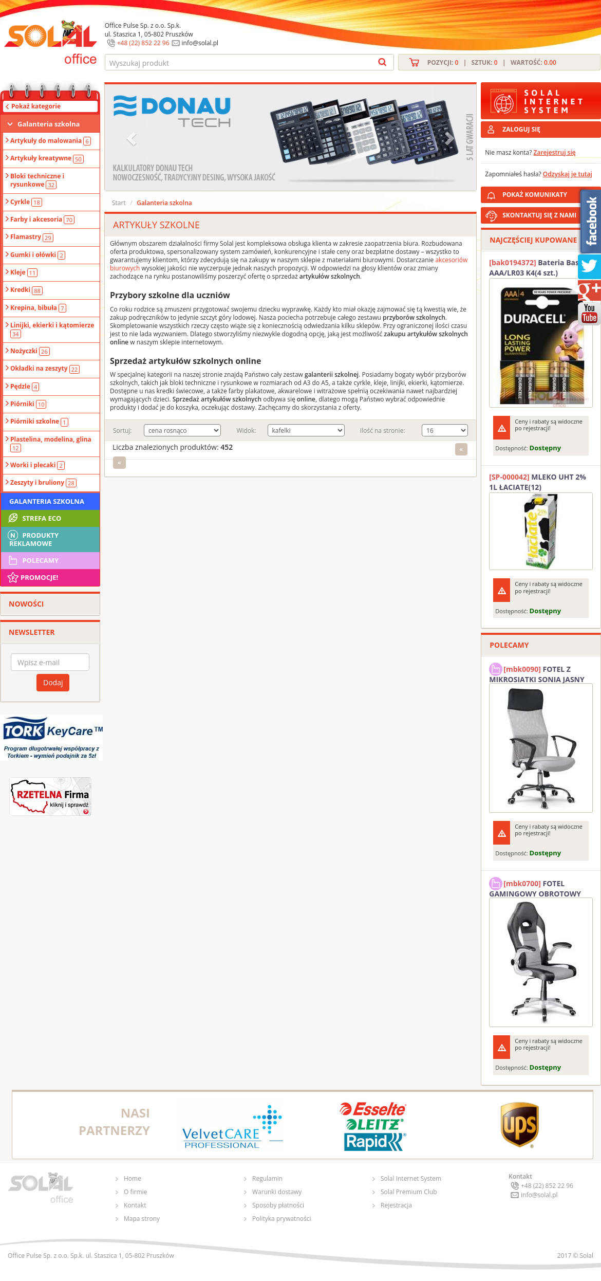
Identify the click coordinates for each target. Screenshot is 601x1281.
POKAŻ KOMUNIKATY (549, 193)
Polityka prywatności (281, 1218)
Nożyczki (30, 351)
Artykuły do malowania (50, 140)
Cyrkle (26, 202)
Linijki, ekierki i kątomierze (52, 329)
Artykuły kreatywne (47, 158)
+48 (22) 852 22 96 (143, 43)
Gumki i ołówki (37, 255)
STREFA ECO (33, 518)
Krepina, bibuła (38, 308)
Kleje (23, 272)
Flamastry (31, 237)
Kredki (26, 290)
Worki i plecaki (37, 465)
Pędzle (24, 386)
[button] (132, 137)
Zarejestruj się (555, 152)
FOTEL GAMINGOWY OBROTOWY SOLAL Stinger (535, 887)
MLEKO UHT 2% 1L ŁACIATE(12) (537, 482)
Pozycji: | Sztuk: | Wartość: (491, 62)
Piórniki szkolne (39, 421)
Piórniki (28, 404)
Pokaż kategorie (36, 106)
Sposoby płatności (278, 1205)
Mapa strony (142, 1218)
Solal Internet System (411, 1178)
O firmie (135, 1191)
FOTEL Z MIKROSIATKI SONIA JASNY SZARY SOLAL (537, 673)
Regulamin (267, 1178)
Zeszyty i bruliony (43, 482)
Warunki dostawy (277, 1191)
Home (132, 1178)
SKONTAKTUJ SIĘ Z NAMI (539, 215)
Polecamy (32, 560)
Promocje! (32, 577)
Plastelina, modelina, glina (50, 443)
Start (119, 202)
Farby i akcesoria (42, 219)
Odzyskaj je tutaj (567, 174)
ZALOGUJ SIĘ (521, 129)
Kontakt (135, 1205)
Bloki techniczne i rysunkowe (37, 180)
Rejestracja (396, 1205)
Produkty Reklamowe (32, 538)
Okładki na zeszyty (45, 368)
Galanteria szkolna (48, 124)
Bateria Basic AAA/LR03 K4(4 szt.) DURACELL (537, 268)
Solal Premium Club (409, 1191)
